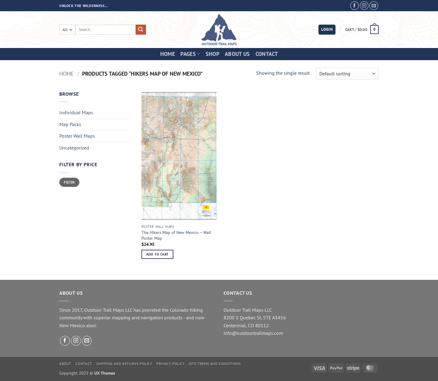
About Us (237, 53)
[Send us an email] (373, 5)
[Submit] (141, 30)
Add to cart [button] (157, 254)
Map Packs (70, 124)
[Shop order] (347, 74)
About (65, 363)
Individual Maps (76, 112)
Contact (266, 53)
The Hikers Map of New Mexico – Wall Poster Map (176, 235)
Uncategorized (74, 148)
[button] (326, 30)
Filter (69, 182)
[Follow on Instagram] (364, 5)
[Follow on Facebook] (354, 5)
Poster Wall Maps (77, 136)
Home (167, 53)
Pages (190, 53)
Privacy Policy (170, 363)
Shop (212, 53)
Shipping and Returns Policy (124, 363)
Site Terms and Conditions (215, 363)
